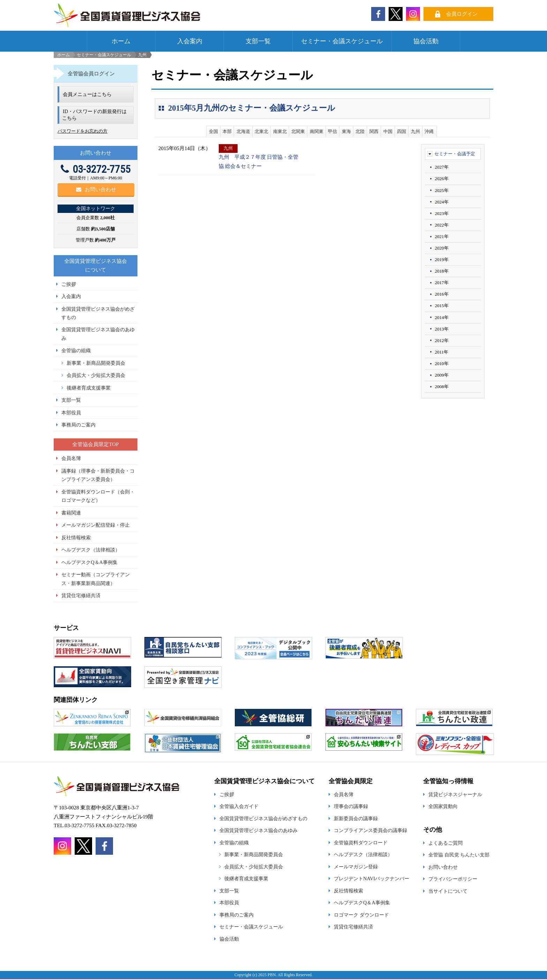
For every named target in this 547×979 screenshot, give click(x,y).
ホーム (121, 41)
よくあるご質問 (445, 843)
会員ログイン (462, 14)
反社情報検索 (76, 537)
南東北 (280, 131)
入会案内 (189, 41)
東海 (346, 131)
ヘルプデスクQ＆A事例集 (89, 562)
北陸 (360, 131)
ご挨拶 (68, 284)
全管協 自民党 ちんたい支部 (458, 855)
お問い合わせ (96, 189)
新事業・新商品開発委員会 (96, 363)
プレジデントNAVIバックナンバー (371, 878)
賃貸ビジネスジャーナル (455, 794)
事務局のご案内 (78, 425)
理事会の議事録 (351, 806)
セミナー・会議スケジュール (342, 41)
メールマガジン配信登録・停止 (95, 525)
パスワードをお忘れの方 (82, 131)
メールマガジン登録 (356, 866)
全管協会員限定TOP (95, 444)
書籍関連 (71, 513)
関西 (374, 131)
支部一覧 (258, 41)
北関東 (298, 131)
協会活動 (426, 41)
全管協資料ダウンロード (361, 842)
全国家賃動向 (443, 806)
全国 (213, 131)
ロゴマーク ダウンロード (361, 915)
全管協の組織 (76, 350)
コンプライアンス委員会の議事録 (370, 830)
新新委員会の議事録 (356, 818)
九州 (415, 131)
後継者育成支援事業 (89, 388)
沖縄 (429, 131)
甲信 (332, 131)
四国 (401, 131)
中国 (387, 131)
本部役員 (71, 412)
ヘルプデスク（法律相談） (90, 549)
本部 (227, 131)
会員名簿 (71, 458)
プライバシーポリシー (452, 879)
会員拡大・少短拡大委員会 (96, 375)
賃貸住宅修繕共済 (80, 595)
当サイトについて (447, 891)
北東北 (261, 131)
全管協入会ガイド (238, 806)
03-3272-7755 (95, 169)
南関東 (316, 131)
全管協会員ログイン (91, 73)
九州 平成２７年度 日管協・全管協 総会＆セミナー (259, 161)
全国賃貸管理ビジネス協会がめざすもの (263, 818)
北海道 (243, 131)
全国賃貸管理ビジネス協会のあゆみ (258, 830)
